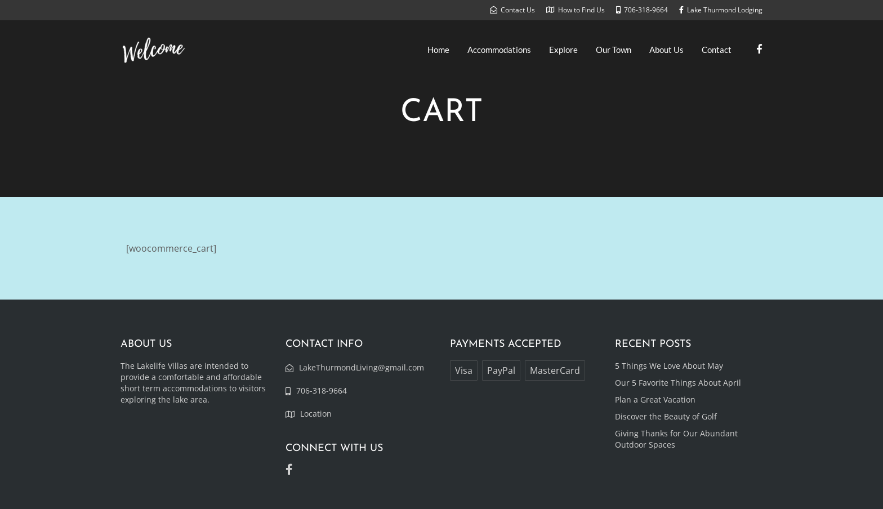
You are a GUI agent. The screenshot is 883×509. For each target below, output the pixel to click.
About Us (666, 49)
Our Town (613, 49)
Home (438, 49)
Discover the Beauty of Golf (666, 416)
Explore (563, 49)
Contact (717, 49)
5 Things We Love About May (669, 365)
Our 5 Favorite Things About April (678, 382)
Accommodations (499, 49)
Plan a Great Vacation (655, 399)
